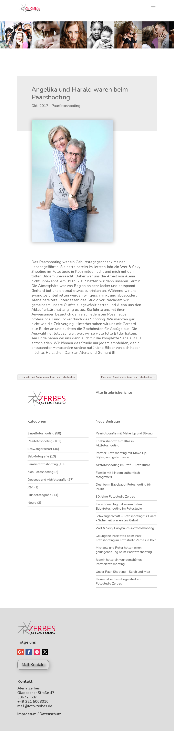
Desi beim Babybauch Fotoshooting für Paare (123, 486)
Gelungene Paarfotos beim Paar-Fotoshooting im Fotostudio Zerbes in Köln (126, 538)
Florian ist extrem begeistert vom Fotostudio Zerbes (119, 581)
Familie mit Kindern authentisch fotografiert (118, 474)
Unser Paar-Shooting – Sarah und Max (123, 571)
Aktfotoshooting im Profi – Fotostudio (123, 465)
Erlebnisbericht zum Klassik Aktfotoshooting (115, 443)
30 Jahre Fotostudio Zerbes (115, 496)
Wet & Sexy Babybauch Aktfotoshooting (125, 528)
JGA (30, 487)
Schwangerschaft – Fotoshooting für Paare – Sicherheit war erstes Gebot (126, 518)
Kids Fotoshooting (40, 472)
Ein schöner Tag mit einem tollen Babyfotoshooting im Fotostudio (119, 506)
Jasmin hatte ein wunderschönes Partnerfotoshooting (119, 561)
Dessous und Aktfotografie (47, 479)
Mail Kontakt (33, 664)
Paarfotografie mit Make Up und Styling (124, 433)
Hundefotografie (39, 495)
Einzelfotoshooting (41, 433)
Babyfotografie (38, 456)
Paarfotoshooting (65, 105)
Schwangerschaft (40, 449)
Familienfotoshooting (43, 464)
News (32, 502)
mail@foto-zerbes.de (34, 706)
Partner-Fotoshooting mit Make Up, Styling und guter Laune (121, 455)
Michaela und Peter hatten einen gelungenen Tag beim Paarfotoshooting (124, 549)
